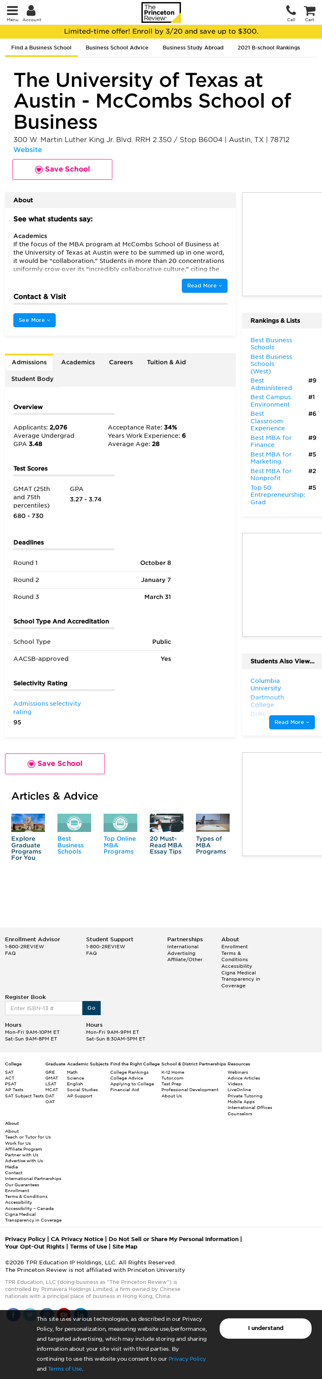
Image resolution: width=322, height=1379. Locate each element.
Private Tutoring (245, 1095)
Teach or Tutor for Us (28, 1136)
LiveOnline (239, 1089)
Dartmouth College (267, 701)
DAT (49, 1095)
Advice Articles (244, 1077)
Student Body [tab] (32, 378)
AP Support (79, 1095)
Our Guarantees (22, 1184)
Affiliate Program (23, 1148)
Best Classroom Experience (267, 421)
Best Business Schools (70, 845)
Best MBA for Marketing (271, 458)
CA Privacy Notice (77, 1239)
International (182, 947)
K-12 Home (172, 1072)
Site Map (124, 1247)
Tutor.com (172, 1077)
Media (11, 1166)
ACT (10, 1077)
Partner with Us (21, 1154)
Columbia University (265, 684)
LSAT (51, 1083)
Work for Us (18, 1143)
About (12, 1131)
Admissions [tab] (29, 362)
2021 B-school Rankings (269, 47)
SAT (9, 1072)
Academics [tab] (78, 362)
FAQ (10, 953)
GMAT (51, 1077)
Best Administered (271, 384)
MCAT (51, 1089)
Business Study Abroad (193, 47)
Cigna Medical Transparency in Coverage (240, 979)
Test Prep (171, 1083)
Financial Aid (124, 1089)
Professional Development (189, 1089)
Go (91, 1008)
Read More (204, 285)
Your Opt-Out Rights (34, 1247)
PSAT (11, 1083)
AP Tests (14, 1089)
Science (75, 1077)
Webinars (238, 1072)
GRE (50, 1072)
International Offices (250, 1107)
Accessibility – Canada (29, 1208)
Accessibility (236, 966)
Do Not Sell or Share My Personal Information (173, 1239)
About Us (171, 1095)
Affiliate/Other (185, 959)
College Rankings (129, 1072)
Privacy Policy (187, 1359)
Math (72, 1072)
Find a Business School (41, 47)
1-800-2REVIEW (24, 947)
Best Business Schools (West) (271, 364)
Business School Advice (117, 47)
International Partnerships (33, 1178)
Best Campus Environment (270, 401)
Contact (13, 1172)
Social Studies (82, 1089)
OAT (50, 1101)
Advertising (181, 953)
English (75, 1083)
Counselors (240, 1113)
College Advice (126, 1077)
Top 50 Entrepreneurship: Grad (277, 494)
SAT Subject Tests (24, 1095)
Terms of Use (65, 1369)
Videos (235, 1083)
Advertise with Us (24, 1160)
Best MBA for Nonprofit (271, 475)
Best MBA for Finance (271, 441)
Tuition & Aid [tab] (166, 362)
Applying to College (132, 1083)
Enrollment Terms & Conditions (234, 953)
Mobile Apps (241, 1101)
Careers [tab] (121, 362)
